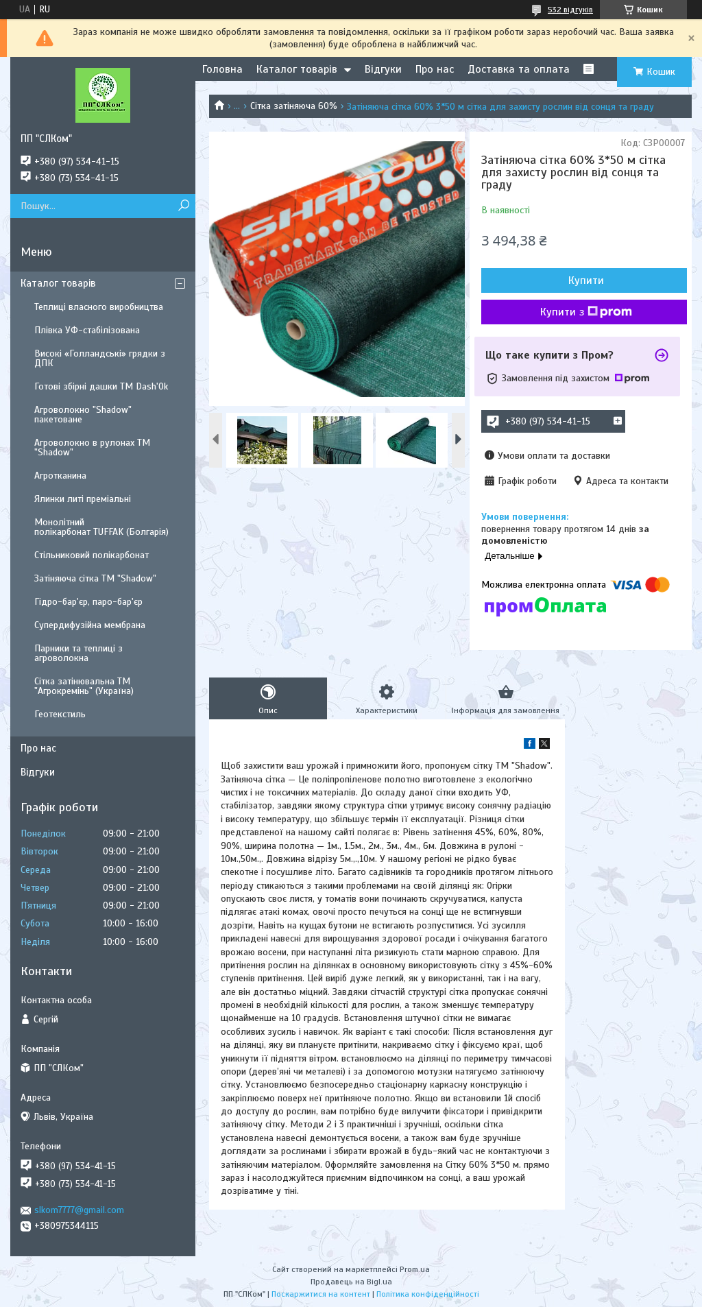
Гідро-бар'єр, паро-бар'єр (88, 602)
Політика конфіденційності (427, 1294)
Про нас (434, 69)
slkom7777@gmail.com (79, 1210)
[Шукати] (183, 206)
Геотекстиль (60, 714)
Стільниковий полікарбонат (91, 555)
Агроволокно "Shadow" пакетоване (83, 414)
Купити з (586, 312)
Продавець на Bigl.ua (351, 1281)
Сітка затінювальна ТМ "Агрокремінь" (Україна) (84, 686)
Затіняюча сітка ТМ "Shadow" (95, 578)
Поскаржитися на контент (320, 1294)
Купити (586, 280)
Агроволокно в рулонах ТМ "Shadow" (92, 447)
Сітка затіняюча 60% (293, 106)
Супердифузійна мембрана (89, 625)
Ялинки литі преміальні (82, 499)
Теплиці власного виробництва (98, 307)
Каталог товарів (296, 69)
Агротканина (60, 475)
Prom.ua (415, 1269)
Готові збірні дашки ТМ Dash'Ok (101, 386)
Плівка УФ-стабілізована (87, 330)
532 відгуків (570, 9)
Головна (222, 69)
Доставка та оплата (519, 69)
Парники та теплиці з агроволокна (78, 653)
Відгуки (383, 69)
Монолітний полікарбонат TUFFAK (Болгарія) (101, 527)
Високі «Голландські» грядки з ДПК (99, 358)
